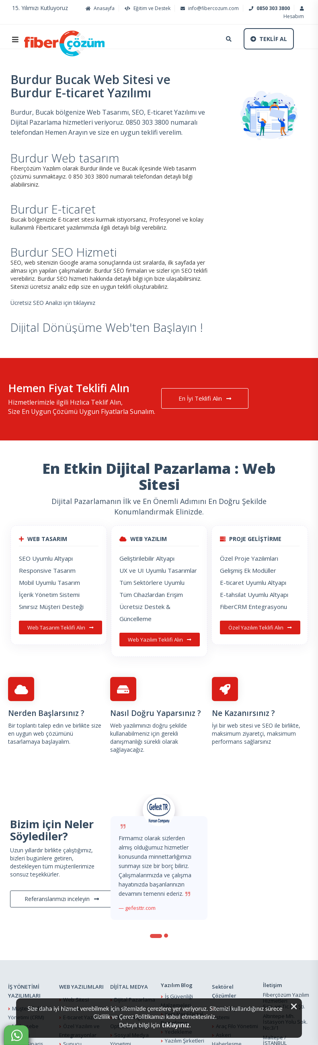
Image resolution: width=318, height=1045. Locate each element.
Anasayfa (99, 8)
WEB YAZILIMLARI (81, 986)
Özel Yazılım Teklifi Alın (260, 627)
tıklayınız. (176, 1024)
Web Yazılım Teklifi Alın (159, 639)
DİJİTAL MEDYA (129, 986)
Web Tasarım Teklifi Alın (60, 627)
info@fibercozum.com (208, 8)
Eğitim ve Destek (146, 8)
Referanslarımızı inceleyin (62, 899)
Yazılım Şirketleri (184, 1040)
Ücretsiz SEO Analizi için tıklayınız (52, 303)
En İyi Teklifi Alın (204, 398)
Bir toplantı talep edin (36, 725)
